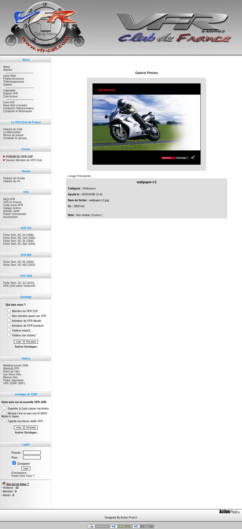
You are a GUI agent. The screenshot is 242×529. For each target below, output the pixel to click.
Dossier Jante (11, 211)
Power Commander (14, 214)
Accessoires (10, 217)
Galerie (7, 84)
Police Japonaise (13, 380)
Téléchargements (13, 81)
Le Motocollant (12, 132)
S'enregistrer (18, 472)
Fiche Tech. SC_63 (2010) (18, 282)
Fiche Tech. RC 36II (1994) (19, 243)
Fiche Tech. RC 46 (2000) (18, 261)
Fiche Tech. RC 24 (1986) (18, 235)
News (6, 66)
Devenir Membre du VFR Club (22, 160)
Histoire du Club (12, 129)
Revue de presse (13, 135)
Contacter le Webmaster (17, 111)
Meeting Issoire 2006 (15, 365)
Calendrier (9, 90)
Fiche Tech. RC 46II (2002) (19, 264)
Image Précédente (80, 176)
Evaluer (96, 215)
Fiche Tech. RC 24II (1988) (19, 238)
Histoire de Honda (14, 178)
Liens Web (9, 75)
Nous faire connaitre (15, 105)
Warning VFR (11, 368)
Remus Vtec (10, 377)
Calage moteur (12, 208)
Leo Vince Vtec (12, 374)
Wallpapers (89, 188)
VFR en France (12, 202)
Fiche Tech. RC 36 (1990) (18, 240)
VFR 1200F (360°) (14, 383)
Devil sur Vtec (11, 371)
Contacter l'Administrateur (18, 108)
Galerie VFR (10, 93)
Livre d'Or (9, 102)
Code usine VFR (13, 205)
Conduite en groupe (15, 138)
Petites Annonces (13, 78)
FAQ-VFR (9, 199)
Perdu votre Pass (21, 475)
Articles (7, 69)
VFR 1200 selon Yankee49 (19, 285)
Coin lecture (10, 96)
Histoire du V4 (11, 181)
